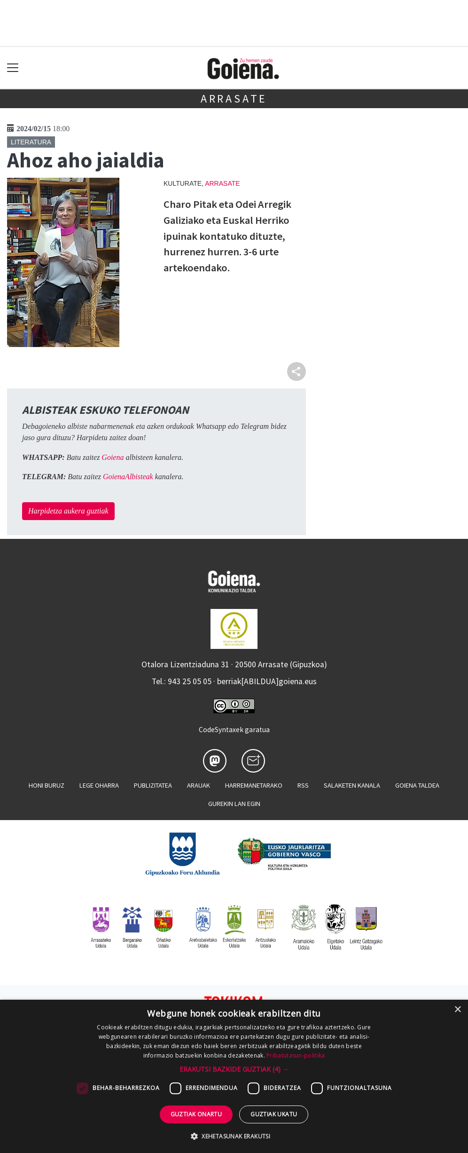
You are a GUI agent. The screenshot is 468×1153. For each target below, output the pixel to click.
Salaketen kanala (352, 785)
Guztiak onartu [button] (196, 1114)
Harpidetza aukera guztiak (68, 511)
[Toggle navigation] (13, 68)
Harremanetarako (253, 785)
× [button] (457, 1009)
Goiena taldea (417, 785)
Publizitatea (153, 785)
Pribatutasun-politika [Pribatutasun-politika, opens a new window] (295, 1055)
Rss (303, 785)
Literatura (31, 142)
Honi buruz (46, 785)
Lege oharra (99, 785)
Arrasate (234, 98)
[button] (234, 1069)
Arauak (198, 785)
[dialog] (234, 1076)
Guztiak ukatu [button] (273, 1114)
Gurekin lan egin (234, 803)
